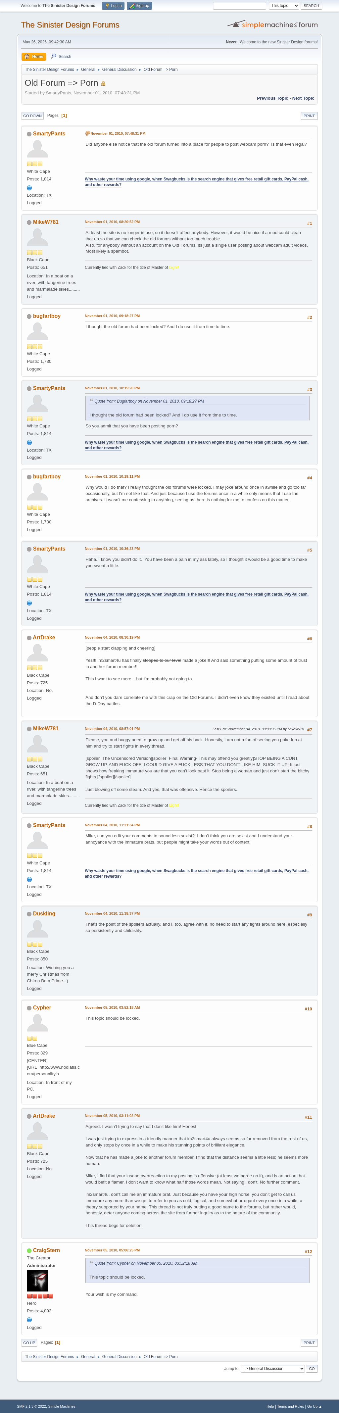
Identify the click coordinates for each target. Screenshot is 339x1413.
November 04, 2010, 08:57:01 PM (112, 729)
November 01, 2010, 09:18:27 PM (112, 316)
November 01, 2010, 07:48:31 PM (117, 133)
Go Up (29, 1343)
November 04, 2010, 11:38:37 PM (112, 913)
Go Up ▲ (314, 1406)
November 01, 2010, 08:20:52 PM (112, 222)
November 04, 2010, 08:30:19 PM (112, 637)
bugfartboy (47, 316)
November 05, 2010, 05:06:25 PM (112, 1250)
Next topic (303, 98)
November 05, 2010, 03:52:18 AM (112, 1007)
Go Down (32, 116)
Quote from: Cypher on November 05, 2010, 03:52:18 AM (145, 1263)
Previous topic (272, 98)
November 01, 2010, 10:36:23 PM (112, 549)
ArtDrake (44, 637)
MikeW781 (46, 222)
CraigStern (46, 1250)
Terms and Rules (290, 1406)
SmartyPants (49, 133)
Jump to (231, 1368)
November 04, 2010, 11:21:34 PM (112, 825)
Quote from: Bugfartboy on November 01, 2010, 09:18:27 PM (149, 401)
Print (309, 116)
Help (270, 1406)
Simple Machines (61, 1406)
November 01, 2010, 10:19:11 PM (112, 476)
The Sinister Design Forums (70, 24)
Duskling (44, 913)
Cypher (42, 1007)
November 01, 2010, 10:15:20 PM (112, 388)
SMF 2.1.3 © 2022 (31, 1406)
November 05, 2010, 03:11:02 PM (112, 1116)
